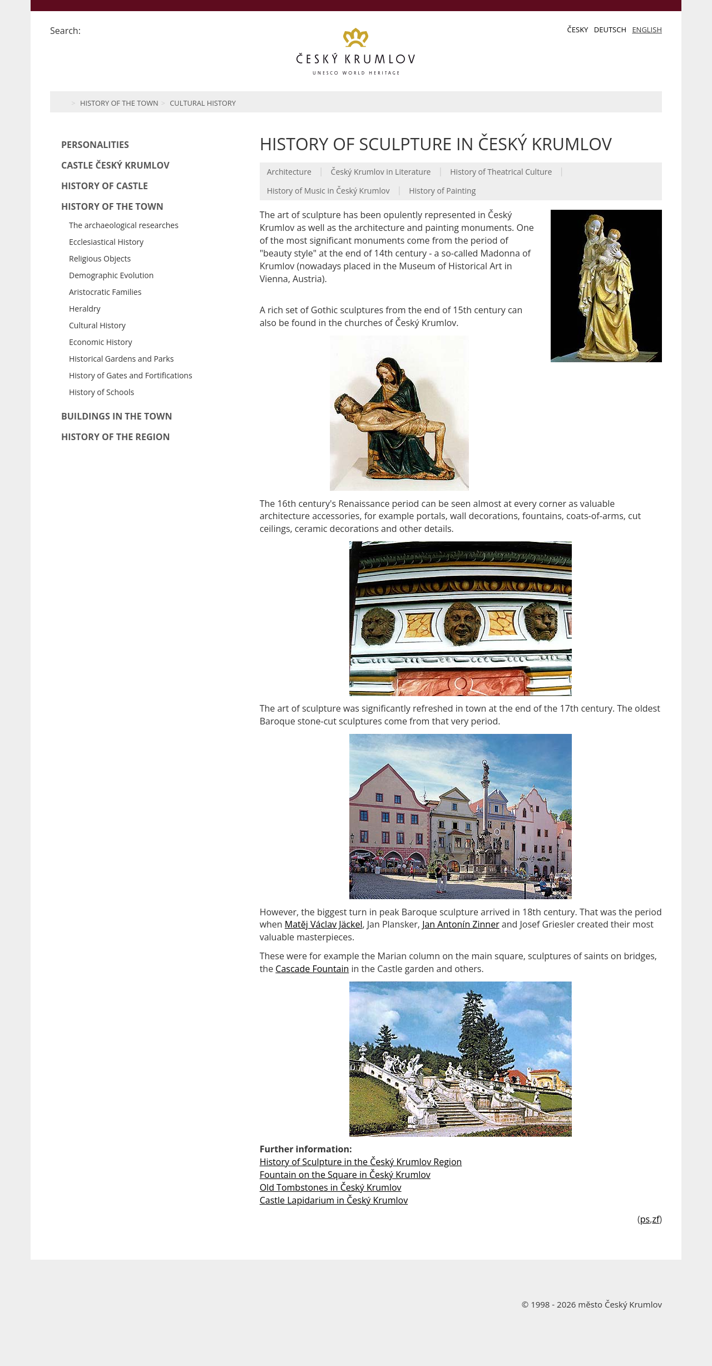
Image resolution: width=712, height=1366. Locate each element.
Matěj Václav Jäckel (324, 924)
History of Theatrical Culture (501, 171)
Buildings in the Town (116, 416)
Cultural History (203, 103)
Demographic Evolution (111, 275)
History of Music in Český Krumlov (328, 190)
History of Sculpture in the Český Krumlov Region (361, 1162)
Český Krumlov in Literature (381, 171)
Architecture (289, 171)
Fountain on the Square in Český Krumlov (345, 1174)
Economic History (100, 342)
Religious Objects (100, 258)
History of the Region (115, 437)
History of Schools (101, 392)
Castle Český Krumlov (115, 165)
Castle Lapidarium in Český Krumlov (334, 1200)
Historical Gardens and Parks (121, 358)
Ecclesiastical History (106, 241)
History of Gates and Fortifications (130, 375)
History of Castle (104, 186)
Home (62, 102)
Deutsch (610, 29)
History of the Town (119, 103)
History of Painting (442, 190)
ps (645, 1219)
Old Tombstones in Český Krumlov (331, 1187)
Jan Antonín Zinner (461, 924)
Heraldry (85, 308)
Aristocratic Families (105, 292)
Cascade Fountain (312, 969)
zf (655, 1219)
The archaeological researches (124, 225)
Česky (578, 29)
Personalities (95, 145)
